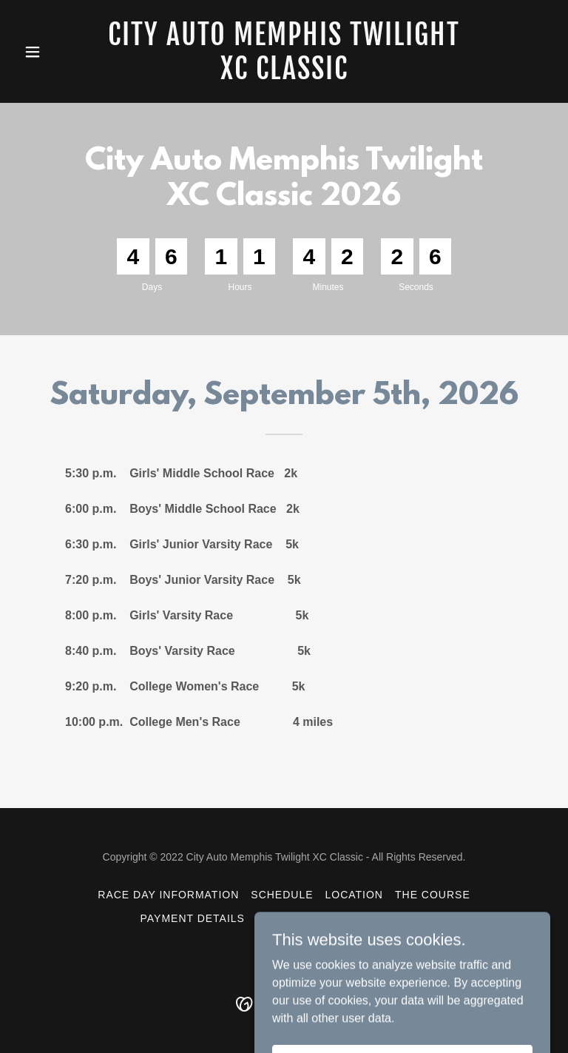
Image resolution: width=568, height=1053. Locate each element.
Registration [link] (299, 918)
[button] (58, 52)
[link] (284, 75)
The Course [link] (432, 895)
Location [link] (354, 895)
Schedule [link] (282, 895)
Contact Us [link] (391, 918)
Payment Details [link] (192, 918)
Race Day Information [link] (168, 895)
